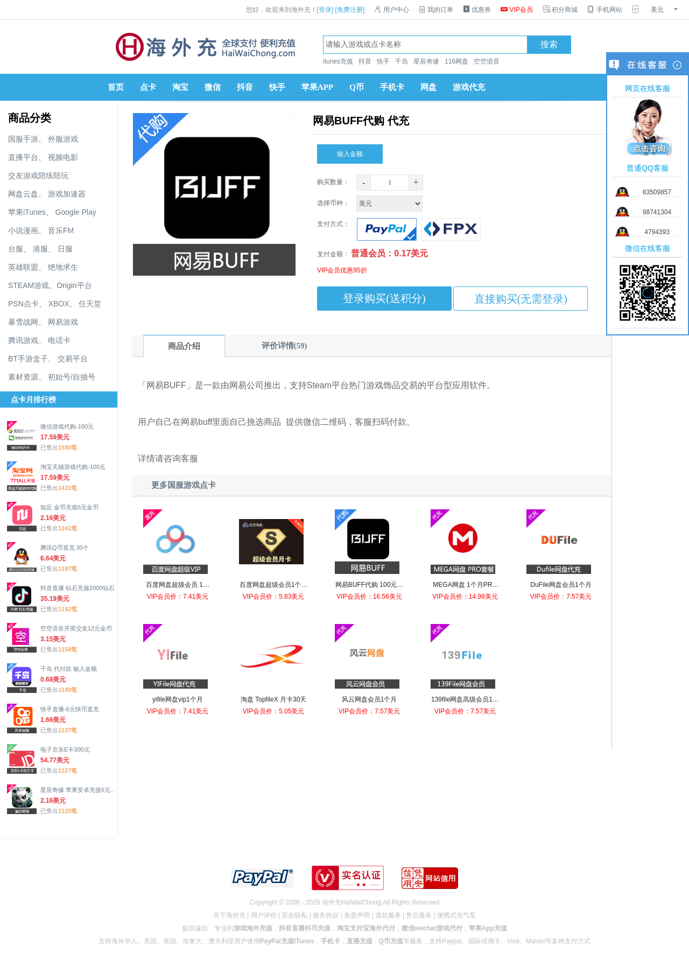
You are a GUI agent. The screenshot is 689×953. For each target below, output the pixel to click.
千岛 (401, 61)
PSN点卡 (23, 303)
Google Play (75, 212)
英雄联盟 (23, 267)
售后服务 (419, 915)
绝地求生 (63, 267)
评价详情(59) (284, 345)
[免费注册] (350, 9)
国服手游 (23, 139)
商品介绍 (184, 346)
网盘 (428, 87)
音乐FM (61, 230)
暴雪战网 (23, 322)
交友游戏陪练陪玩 (38, 175)
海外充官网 (205, 47)
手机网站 (604, 9)
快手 (383, 61)
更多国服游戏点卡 (183, 485)
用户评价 (264, 915)
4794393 (657, 232)
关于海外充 (229, 915)
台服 (15, 248)
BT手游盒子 (28, 358)
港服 (40, 248)
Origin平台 (74, 285)
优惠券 (477, 9)
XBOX (58, 303)
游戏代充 (469, 87)
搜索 (549, 45)
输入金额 (350, 152)
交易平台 (73, 358)
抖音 (364, 61)
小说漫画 (23, 230)
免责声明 (357, 915)
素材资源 (23, 377)
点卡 (148, 87)
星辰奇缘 (426, 61)
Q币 (356, 87)
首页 (116, 87)
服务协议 (326, 915)
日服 (65, 248)
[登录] (325, 9)
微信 (213, 87)
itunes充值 (338, 61)
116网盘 (456, 61)
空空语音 (487, 61)
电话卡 (59, 340)
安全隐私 (294, 915)
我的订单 (436, 9)
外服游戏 (63, 139)
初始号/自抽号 (71, 377)
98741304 (657, 212)
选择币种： (371, 203)
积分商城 (560, 9)
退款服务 (388, 915)
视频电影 (63, 157)
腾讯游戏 (23, 340)
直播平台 (23, 157)
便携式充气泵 (456, 915)
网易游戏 (63, 322)
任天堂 (90, 303)
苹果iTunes (27, 212)
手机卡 (392, 87)
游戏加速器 (67, 194)
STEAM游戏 (28, 285)
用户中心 (391, 9)
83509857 (657, 192)
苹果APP (317, 87)
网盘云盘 (23, 194)
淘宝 (180, 87)
